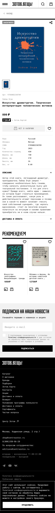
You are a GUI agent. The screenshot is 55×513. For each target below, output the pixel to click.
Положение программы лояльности (20, 402)
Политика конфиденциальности (18, 475)
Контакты (7, 389)
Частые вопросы (10, 412)
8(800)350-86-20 (11, 441)
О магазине (8, 377)
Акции (5, 393)
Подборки (7, 383)
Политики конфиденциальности (22, 337)
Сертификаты (8, 409)
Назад (9, 13)
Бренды (5, 380)
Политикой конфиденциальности (18, 490)
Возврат (6, 399)
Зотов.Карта (8, 386)
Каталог (6, 373)
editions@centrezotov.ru (15, 449)
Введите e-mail (15, 327)
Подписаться (27, 348)
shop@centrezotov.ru (13, 437)
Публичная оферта (11, 479)
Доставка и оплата (12, 396)
